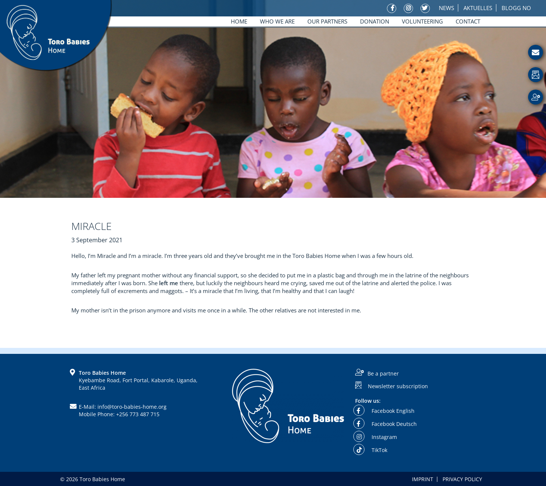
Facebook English (385, 410)
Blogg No (516, 8)
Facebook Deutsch (386, 423)
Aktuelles (477, 8)
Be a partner (383, 373)
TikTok (371, 450)
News (446, 8)
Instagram (376, 436)
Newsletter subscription (398, 386)
